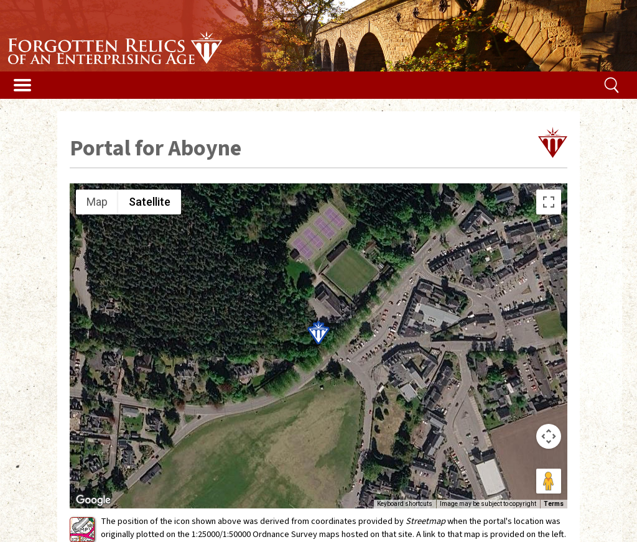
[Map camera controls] (548, 436)
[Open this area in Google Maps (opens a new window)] (93, 500)
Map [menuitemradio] (97, 201)
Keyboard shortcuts (404, 503)
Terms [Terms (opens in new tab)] (554, 503)
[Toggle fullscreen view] (548, 202)
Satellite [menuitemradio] (149, 201)
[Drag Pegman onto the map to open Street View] (548, 481)
